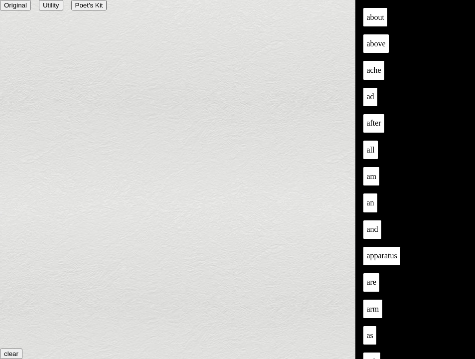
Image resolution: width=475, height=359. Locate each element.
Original (15, 5)
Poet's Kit (89, 5)
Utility (51, 5)
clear (11, 354)
